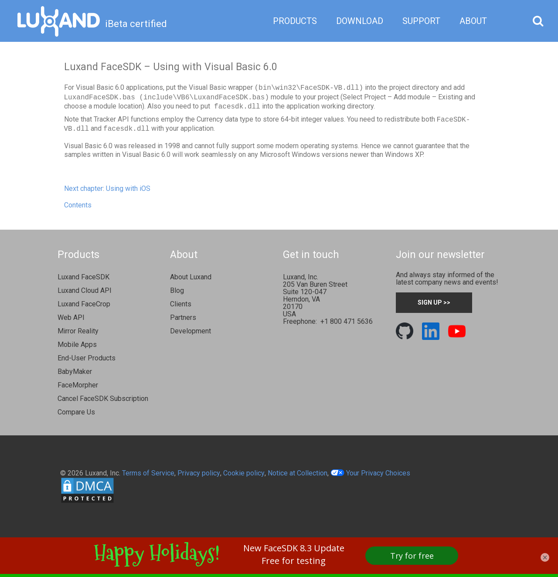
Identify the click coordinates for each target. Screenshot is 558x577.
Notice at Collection (297, 473)
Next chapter (83, 188)
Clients (180, 304)
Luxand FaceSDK (83, 277)
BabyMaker (75, 371)
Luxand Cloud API (85, 290)
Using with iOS (128, 188)
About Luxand (190, 277)
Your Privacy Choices (370, 473)
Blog (177, 290)
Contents (78, 205)
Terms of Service (148, 473)
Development (190, 331)
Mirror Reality (78, 331)
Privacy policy (198, 473)
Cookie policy (244, 473)
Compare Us (76, 412)
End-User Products (87, 358)
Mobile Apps (77, 344)
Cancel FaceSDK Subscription (103, 398)
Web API (71, 317)
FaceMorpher (78, 385)
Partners (183, 317)
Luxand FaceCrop (84, 304)
